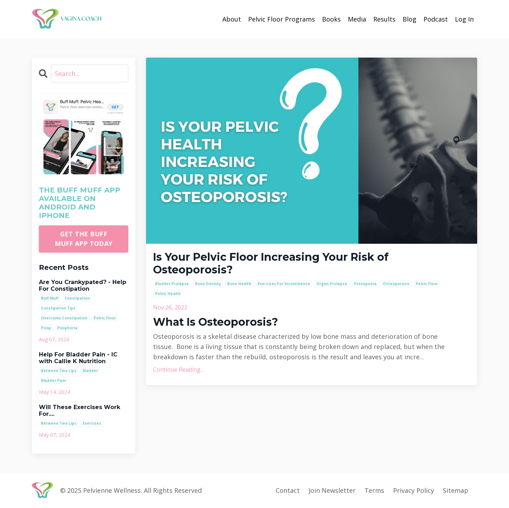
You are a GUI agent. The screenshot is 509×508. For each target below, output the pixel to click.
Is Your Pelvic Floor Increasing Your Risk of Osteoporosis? (270, 263)
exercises (92, 423)
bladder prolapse (172, 283)
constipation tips (58, 308)
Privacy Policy (413, 490)
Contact (288, 490)
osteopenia (364, 283)
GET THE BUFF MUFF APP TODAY (84, 239)
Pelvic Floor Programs (281, 19)
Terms (374, 490)
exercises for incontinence (284, 283)
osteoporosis (396, 283)
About (231, 19)
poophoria (67, 327)
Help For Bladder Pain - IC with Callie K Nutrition (78, 358)
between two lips (58, 370)
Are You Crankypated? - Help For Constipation (82, 285)
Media (357, 19)
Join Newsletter (332, 490)
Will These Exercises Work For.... (79, 410)
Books (331, 19)
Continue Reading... (178, 369)
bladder (90, 370)
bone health (239, 283)
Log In (464, 19)
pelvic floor (427, 283)
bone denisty (208, 283)
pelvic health (168, 293)
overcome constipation (64, 317)
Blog (409, 19)
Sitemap (455, 490)
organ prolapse (331, 283)
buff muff (49, 298)
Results (384, 19)
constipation (77, 298)
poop (46, 327)
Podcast (435, 19)
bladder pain (53, 380)
